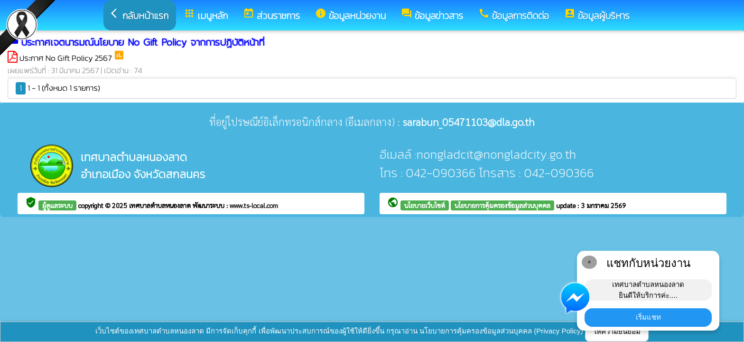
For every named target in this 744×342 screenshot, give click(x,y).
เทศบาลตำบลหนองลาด (161, 205)
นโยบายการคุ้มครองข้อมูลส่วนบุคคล (502, 205)
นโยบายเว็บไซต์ (424, 205)
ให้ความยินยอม (617, 331)
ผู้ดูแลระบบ (57, 205)
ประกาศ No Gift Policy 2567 (66, 58)
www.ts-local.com (254, 205)
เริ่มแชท (648, 317)
